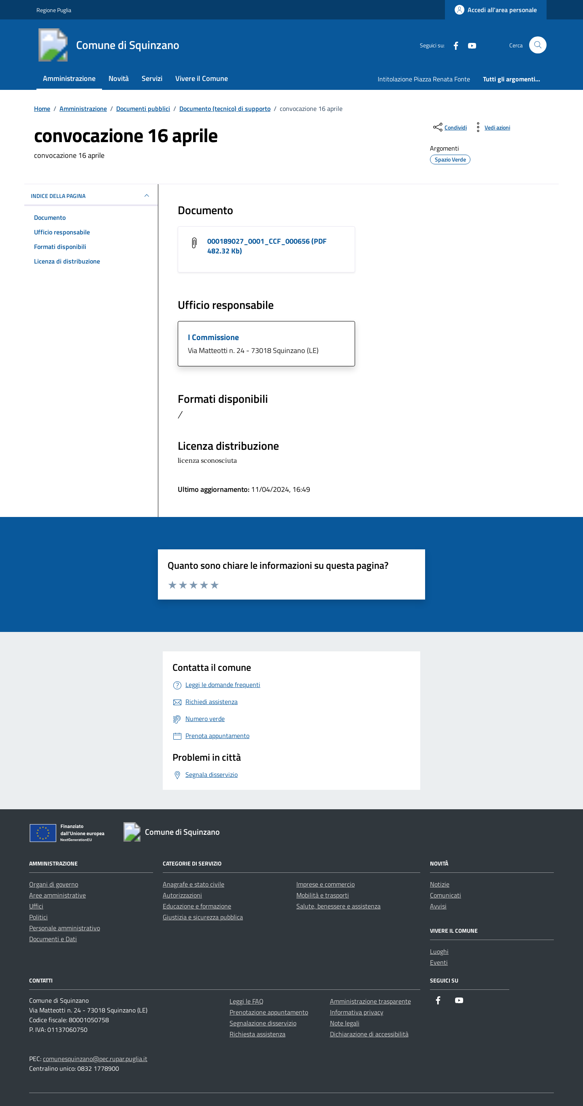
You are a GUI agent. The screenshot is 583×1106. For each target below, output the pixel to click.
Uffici (36, 906)
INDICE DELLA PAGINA (91, 195)
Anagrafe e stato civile (193, 884)
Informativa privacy (356, 1012)
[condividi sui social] (449, 127)
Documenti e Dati (53, 939)
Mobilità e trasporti (322, 895)
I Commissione (213, 337)
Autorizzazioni (182, 895)
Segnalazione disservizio (263, 1023)
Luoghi (439, 951)
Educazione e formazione (197, 906)
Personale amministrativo (64, 928)
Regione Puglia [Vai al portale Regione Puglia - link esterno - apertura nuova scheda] (53, 10)
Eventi (439, 962)
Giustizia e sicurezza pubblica (203, 917)
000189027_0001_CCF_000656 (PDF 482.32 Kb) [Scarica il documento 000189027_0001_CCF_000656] (267, 246)
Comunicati (445, 895)
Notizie (439, 884)
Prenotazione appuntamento (269, 1012)
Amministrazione (69, 78)
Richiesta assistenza (257, 1034)
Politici (38, 917)
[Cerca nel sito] (538, 45)
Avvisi (438, 906)
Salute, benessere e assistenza (338, 906)
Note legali (345, 1023)
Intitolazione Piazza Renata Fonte (424, 79)
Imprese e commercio (325, 884)
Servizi (152, 78)
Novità (119, 78)
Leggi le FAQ (247, 1001)
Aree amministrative (57, 895)
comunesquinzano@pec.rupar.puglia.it (95, 1058)
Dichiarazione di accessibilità (369, 1034)
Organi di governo (53, 884)
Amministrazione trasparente (370, 1001)
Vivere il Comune (201, 78)
